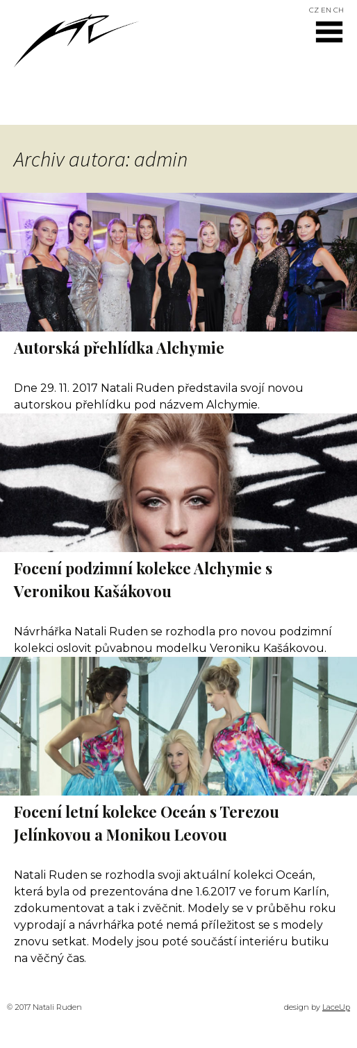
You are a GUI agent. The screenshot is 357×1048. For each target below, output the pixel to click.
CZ (314, 10)
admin (161, 159)
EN (326, 10)
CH (338, 10)
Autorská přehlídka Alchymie (119, 347)
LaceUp (336, 1007)
